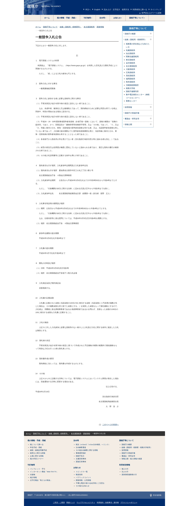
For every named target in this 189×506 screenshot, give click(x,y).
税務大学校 (130, 88)
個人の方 (125, 469)
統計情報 (33, 477)
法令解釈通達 (81, 447)
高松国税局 (130, 76)
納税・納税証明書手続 (38, 450)
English (97, 9)
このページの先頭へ (110, 424)
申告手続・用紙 (36, 447)
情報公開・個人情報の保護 (132, 459)
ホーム (47, 18)
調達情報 (100, 27)
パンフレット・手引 (37, 469)
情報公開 (128, 124)
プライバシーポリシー (128, 502)
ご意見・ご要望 (59, 502)
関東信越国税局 (132, 56)
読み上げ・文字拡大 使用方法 (116, 9)
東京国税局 (130, 60)
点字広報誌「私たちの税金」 (41, 480)
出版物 (32, 474)
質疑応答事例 (81, 462)
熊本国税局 (130, 82)
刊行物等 (31, 465)
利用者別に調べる (140, 9)
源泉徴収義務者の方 (129, 474)
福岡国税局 (130, 79)
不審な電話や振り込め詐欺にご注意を (90, 483)
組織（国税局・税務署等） (70, 27)
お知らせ (77, 468)
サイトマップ (156, 9)
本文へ (88, 9)
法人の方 (125, 472)
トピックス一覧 (82, 472)
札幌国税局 (130, 50)
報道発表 (79, 474)
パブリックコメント (83, 477)
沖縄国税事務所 (132, 85)
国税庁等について (50, 27)
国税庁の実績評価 (132, 113)
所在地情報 (155, 495)
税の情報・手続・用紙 (37, 440)
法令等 (76, 440)
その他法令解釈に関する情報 (87, 450)
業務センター (131, 101)
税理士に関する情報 (37, 453)
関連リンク (70, 502)
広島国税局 (130, 72)
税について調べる (37, 444)
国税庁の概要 (130, 34)
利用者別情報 (124, 465)
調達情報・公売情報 (83, 480)
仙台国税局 (130, 53)
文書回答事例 (81, 459)
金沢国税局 (130, 63)
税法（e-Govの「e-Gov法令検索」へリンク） (93, 444)
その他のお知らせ (82, 486)
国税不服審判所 (132, 91)
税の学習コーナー (37, 459)
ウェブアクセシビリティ (86, 502)
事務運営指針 (81, 453)
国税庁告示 (80, 456)
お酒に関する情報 (37, 456)
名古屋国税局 (89, 27)
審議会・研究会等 (132, 119)
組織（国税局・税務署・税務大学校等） (137, 447)
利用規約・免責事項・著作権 (108, 502)
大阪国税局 (130, 69)
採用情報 (128, 107)
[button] (66, 18)
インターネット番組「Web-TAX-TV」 (44, 472)
